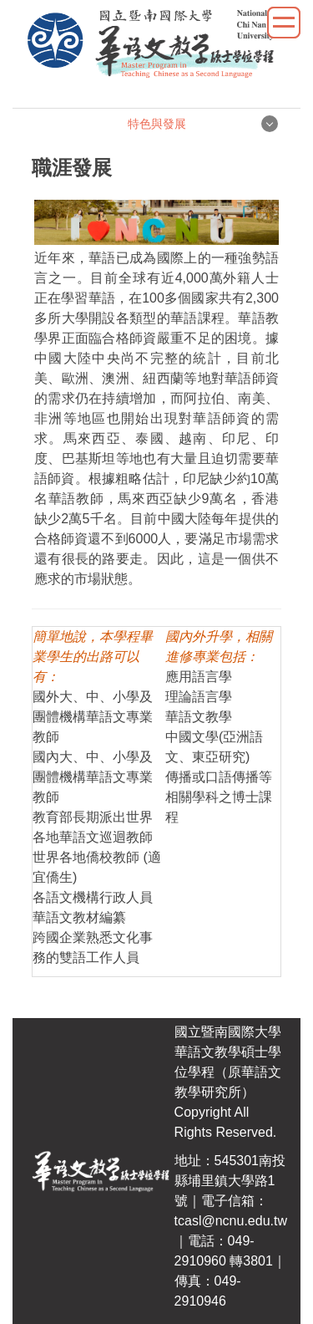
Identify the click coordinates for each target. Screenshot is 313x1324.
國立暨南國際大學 (227, 1032)
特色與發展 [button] (157, 123)
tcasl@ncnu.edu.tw (230, 1221)
